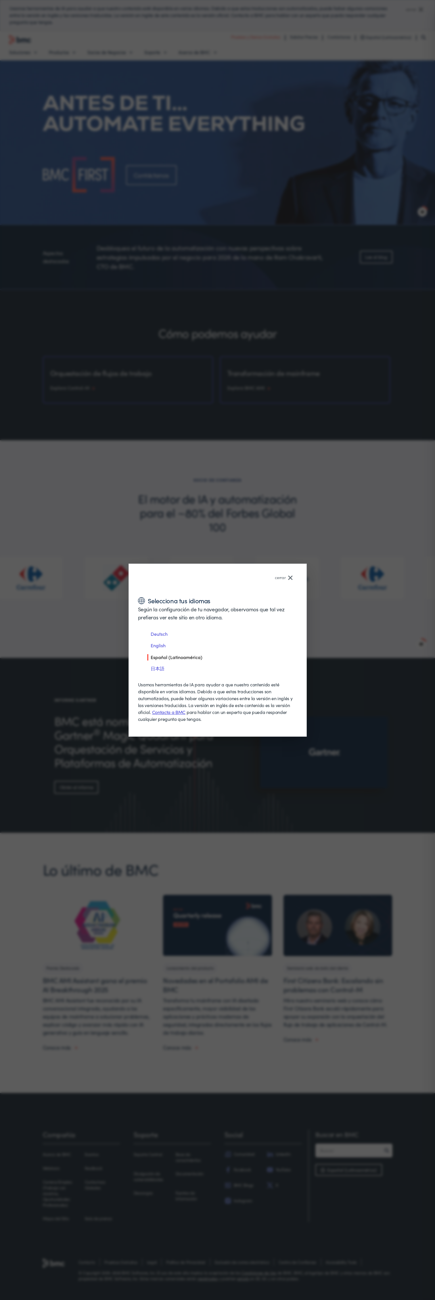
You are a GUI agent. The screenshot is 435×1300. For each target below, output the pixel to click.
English (158, 645)
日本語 (157, 668)
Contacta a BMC (169, 712)
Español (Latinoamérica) (176, 657)
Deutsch (159, 634)
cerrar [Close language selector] (283, 577)
